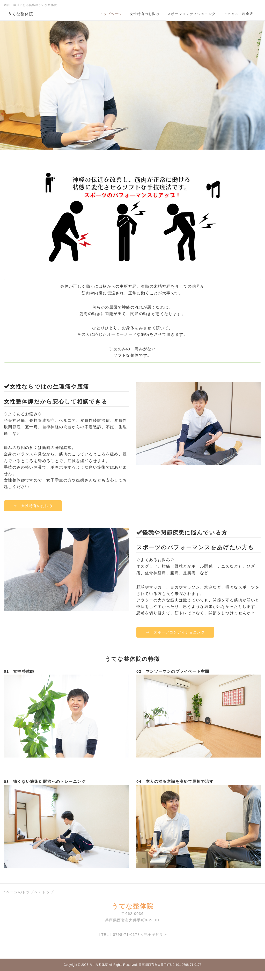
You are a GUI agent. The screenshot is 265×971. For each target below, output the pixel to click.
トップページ (111, 14)
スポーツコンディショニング (191, 14)
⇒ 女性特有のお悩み (33, 506)
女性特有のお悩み (144, 14)
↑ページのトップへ (21, 892)
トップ (48, 892)
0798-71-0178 (126, 934)
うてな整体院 (20, 14)
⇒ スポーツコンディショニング (175, 632)
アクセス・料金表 (238, 14)
